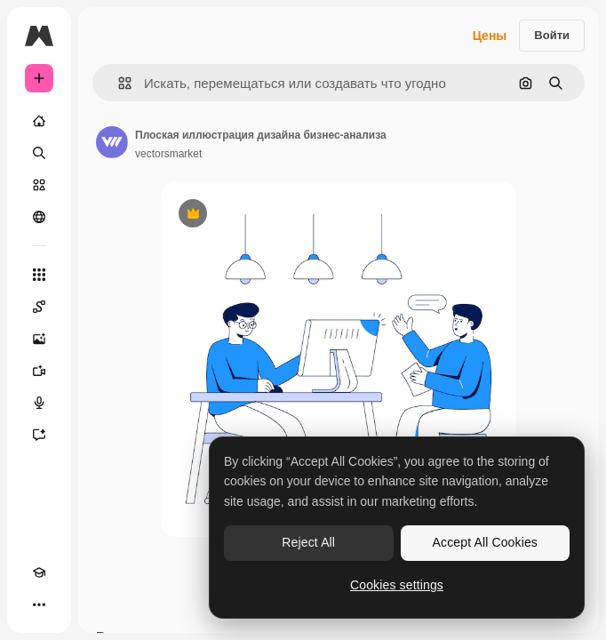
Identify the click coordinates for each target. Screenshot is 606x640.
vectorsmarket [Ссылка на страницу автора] (168, 154)
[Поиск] (39, 153)
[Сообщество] (39, 217)
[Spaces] (39, 306)
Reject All (308, 542)
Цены (490, 35)
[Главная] (39, 121)
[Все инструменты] (39, 274)
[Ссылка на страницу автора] (112, 142)
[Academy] (39, 572)
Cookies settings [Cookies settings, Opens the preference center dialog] (396, 585)
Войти (552, 35)
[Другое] (39, 604)
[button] (117, 83)
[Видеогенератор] (39, 370)
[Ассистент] (39, 434)
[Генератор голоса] (39, 402)
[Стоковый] (39, 185)
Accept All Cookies (485, 542)
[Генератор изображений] (39, 338)
